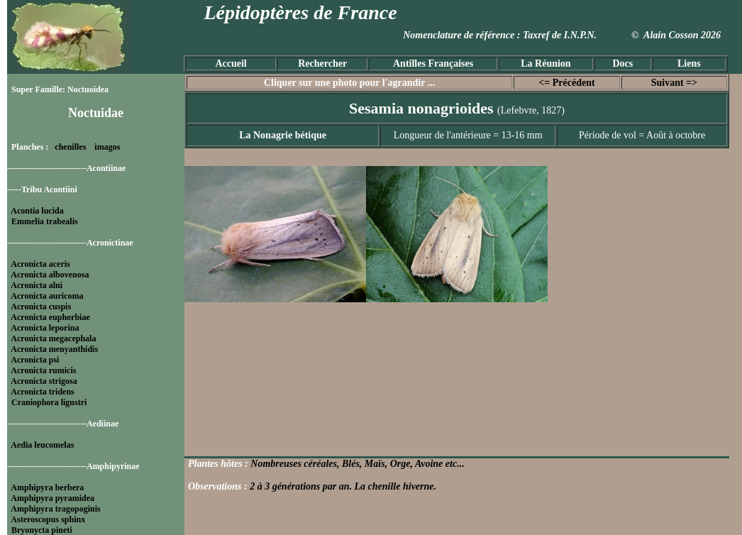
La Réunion (545, 63)
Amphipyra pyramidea (52, 498)
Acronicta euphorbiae (50, 317)
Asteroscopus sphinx (48, 519)
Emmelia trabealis (44, 221)
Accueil (230, 63)
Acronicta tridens (42, 392)
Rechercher (322, 63)
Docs (622, 63)
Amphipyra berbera (47, 487)
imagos (107, 147)
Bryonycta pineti (41, 530)
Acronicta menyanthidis (54, 349)
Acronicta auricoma (47, 296)
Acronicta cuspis (41, 306)
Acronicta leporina (45, 328)
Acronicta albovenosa (50, 275)
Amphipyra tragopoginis (55, 509)
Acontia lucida (37, 211)
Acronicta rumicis (43, 370)
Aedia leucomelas (42, 445)
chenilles (70, 147)
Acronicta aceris (40, 264)
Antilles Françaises (433, 63)
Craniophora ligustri (49, 402)
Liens (689, 63)
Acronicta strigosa (44, 381)
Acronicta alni (36, 285)
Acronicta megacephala (53, 338)
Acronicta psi (35, 360)
